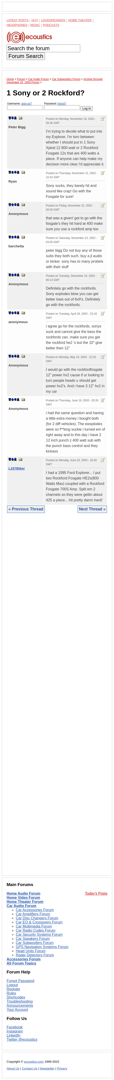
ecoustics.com (34, 1061)
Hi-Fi (35, 20)
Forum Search (25, 56)
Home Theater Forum (25, 902)
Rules (11, 993)
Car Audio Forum (21, 906)
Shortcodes (16, 997)
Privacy (62, 1068)
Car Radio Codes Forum (35, 930)
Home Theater (80, 20)
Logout (12, 985)
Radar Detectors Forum (35, 955)
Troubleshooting (20, 1001)
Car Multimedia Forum (34, 926)
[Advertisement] (57, 698)
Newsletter (47, 1068)
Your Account (17, 1010)
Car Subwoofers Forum (34, 943)
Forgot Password (20, 981)
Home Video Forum (23, 898)
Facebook (15, 1027)
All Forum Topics (21, 963)
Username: (25, 106)
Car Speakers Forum (33, 939)
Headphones (17, 25)
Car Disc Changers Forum (37, 918)
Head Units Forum (30, 951)
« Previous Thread (25, 509)
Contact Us (29, 1068)
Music (35, 25)
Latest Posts (18, 20)
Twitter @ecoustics (22, 1039)
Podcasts (51, 25)
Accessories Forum (24, 959)
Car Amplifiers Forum (33, 914)
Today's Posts (96, 893)
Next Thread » (92, 509)
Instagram (15, 1031)
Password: (62, 106)
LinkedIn (14, 1035)
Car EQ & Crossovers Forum (39, 922)
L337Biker (16, 468)
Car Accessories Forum (35, 910)
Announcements (20, 1005)
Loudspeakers (53, 20)
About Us (13, 1068)
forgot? (62, 103)
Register (13, 989)
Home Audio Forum (23, 893)
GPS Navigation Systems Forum (42, 947)
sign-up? (26, 103)
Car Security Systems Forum (39, 934)
